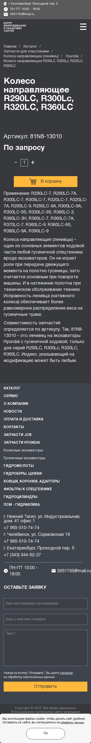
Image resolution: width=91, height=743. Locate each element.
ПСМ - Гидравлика (22, 504)
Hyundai (72, 56)
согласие (66, 673)
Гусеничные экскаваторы (24, 458)
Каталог (30, 46)
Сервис (11, 396)
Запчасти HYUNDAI (22, 442)
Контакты (14, 427)
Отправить (45, 687)
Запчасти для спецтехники (26, 51)
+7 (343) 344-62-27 (22, 555)
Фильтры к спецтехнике (28, 489)
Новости (13, 411)
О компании (16, 404)
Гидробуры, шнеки (23, 473)
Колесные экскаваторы (23, 450)
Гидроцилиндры (20, 497)
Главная (10, 46)
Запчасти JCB (18, 435)
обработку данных (72, 722)
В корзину (45, 181)
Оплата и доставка (23, 419)
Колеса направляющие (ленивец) (31, 56)
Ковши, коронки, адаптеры (32, 481)
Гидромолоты (19, 466)
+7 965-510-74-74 (21, 528)
